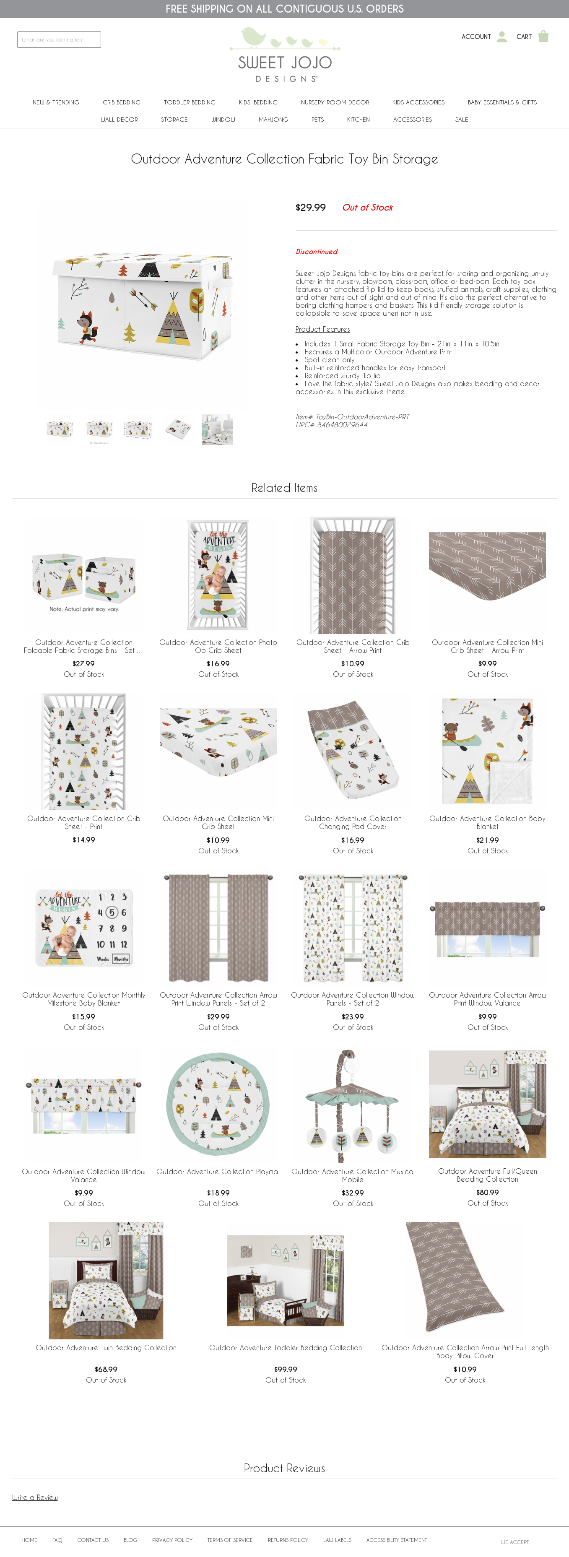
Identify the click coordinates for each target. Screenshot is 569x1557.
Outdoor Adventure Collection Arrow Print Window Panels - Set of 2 (218, 999)
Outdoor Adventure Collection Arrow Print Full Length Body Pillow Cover (465, 1351)
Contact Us (93, 1540)
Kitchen (358, 119)
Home (29, 1540)
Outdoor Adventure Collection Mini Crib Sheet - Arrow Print (487, 646)
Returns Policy (288, 1540)
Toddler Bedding (190, 102)
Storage (174, 119)
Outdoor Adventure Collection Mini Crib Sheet (218, 822)
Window (223, 119)
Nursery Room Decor (335, 102)
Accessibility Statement (396, 1540)
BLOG (130, 1540)
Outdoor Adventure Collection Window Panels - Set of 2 (353, 999)
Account (476, 37)
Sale (461, 119)
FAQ (57, 1540)
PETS (318, 119)
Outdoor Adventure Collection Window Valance (83, 1175)
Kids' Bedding (258, 102)
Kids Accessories (418, 102)
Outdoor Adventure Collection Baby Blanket (487, 822)
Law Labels (337, 1540)
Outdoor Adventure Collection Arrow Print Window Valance (487, 999)
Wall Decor (119, 119)
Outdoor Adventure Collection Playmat (218, 1171)
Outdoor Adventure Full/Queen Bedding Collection (487, 1175)
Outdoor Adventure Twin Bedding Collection (106, 1348)
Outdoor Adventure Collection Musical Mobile (353, 1175)
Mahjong (273, 119)
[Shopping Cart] (543, 37)
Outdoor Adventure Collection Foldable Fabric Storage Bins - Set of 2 (83, 646)
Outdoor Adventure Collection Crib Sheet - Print (83, 822)
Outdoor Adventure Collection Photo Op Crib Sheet (218, 646)
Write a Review (35, 1497)
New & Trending (56, 102)
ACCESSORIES (412, 119)
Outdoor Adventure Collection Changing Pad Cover (353, 822)
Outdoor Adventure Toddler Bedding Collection (285, 1348)
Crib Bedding (121, 102)
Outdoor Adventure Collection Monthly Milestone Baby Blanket (83, 999)
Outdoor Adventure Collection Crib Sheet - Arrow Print (353, 646)
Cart (524, 37)
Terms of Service (230, 1540)
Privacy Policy (172, 1540)
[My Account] (502, 37)
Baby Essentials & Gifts (502, 102)
